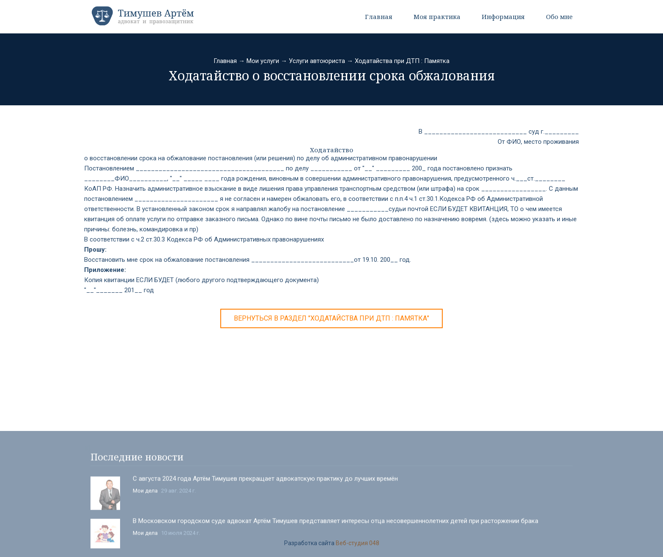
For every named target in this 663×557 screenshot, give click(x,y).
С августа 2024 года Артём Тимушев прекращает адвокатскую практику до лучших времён (265, 531)
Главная (378, 16)
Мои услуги (263, 61)
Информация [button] (503, 16)
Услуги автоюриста (317, 61)
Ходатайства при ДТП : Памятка (402, 61)
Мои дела (145, 543)
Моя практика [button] (437, 16)
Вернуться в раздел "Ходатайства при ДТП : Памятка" (331, 318)
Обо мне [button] (559, 16)
